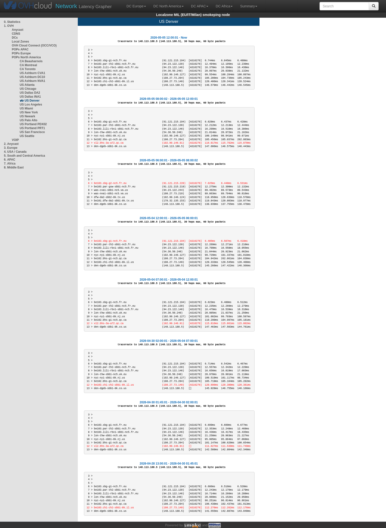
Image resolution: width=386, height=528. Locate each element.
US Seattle (27, 136)
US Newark (27, 116)
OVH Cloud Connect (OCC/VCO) (34, 45)
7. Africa (10, 163)
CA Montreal (28, 65)
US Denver (32, 100)
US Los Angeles (31, 104)
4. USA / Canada (15, 151)
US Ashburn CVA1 (32, 73)
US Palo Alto (28, 120)
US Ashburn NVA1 (32, 81)
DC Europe (136, 6)
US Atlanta (27, 85)
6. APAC (9, 159)
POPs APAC (20, 49)
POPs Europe (21, 53)
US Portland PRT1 (32, 128)
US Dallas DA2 (30, 92)
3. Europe (10, 148)
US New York (29, 112)
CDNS (16, 33)
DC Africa (224, 6)
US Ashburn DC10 (32, 77)
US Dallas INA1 (30, 96)
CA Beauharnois (31, 61)
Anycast (17, 29)
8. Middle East (14, 167)
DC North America (168, 6)
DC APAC (199, 6)
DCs (15, 37)
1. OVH (9, 26)
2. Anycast (11, 144)
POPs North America (26, 57)
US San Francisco (32, 132)
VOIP (15, 140)
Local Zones (20, 41)
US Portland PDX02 (33, 124)
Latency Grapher (83, 6)
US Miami (26, 108)
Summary (248, 6)
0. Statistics (12, 22)
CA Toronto (28, 69)
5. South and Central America (24, 155)
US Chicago (28, 89)
